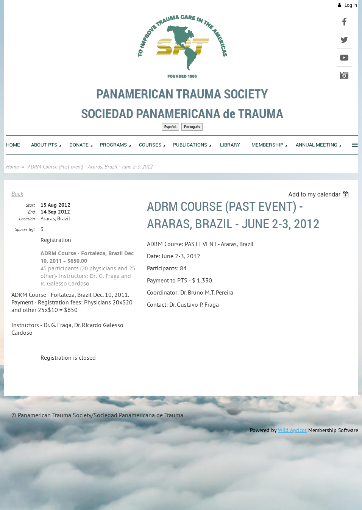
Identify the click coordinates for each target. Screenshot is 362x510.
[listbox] (319, 194)
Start (30, 205)
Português (192, 126)
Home (12, 166)
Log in (351, 5)
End (31, 212)
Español (170, 126)
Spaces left (25, 229)
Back (17, 193)
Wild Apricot (292, 430)
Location (27, 218)
